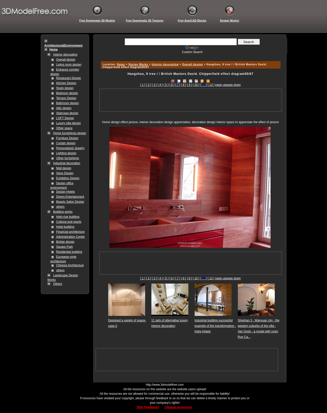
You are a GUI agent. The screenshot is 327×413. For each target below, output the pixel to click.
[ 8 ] (183, 85)
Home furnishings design (69, 133)
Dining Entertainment (70, 196)
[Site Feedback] (148, 407)
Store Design (64, 173)
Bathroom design (67, 103)
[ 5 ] (166, 85)
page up (220, 85)
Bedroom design (67, 93)
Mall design (63, 168)
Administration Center (70, 237)
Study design (64, 88)
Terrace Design (66, 98)
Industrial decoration (66, 163)
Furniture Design (67, 138)
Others (57, 284)
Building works (62, 212)
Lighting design (66, 153)
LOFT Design (65, 118)
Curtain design (65, 143)
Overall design (65, 59)
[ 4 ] (160, 85)
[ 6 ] (171, 85)
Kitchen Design (66, 83)
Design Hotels (65, 191)
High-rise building (67, 217)
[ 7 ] (177, 85)
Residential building (69, 252)
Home (121, 64)
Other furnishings (67, 158)
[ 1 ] (142, 85)
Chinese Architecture (70, 265)
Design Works (138, 64)
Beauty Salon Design (70, 201)
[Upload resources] (179, 407)
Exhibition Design (67, 178)
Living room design (68, 64)
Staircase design (67, 113)
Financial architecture (70, 232)
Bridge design (65, 242)
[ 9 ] (189, 85)
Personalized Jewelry (70, 148)
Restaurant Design (68, 78)
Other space (64, 128)
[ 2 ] (148, 85)
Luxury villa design (68, 123)
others (60, 207)
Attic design (63, 108)
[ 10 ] (196, 85)
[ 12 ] (211, 85)
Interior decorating (65, 54)
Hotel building (65, 227)
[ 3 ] (154, 85)
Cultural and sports (68, 222)
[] (203, 85)
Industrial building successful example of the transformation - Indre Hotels (215, 326)
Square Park (64, 247)
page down (233, 85)
